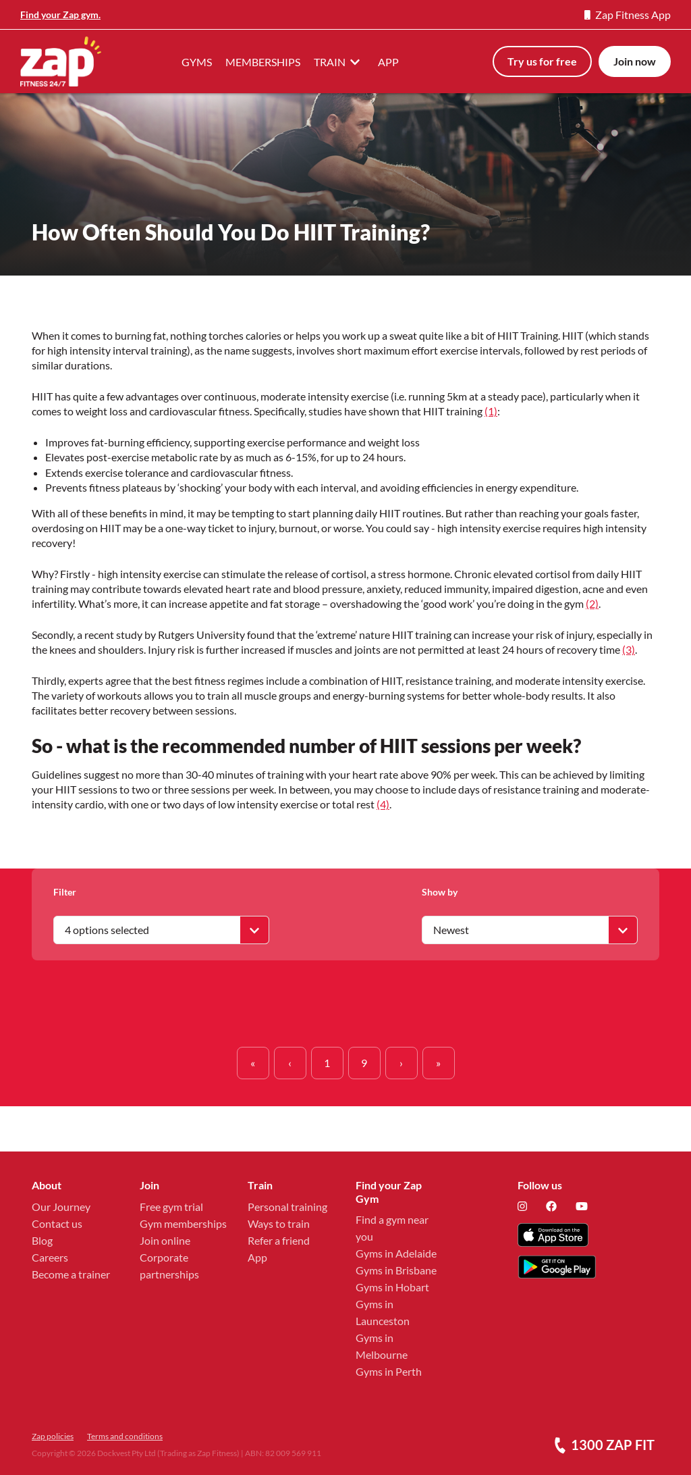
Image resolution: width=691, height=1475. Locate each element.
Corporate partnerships (169, 1265)
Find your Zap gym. (60, 14)
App (257, 1257)
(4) (383, 804)
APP (388, 61)
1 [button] (327, 1062)
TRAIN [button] (339, 61)
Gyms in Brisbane (396, 1270)
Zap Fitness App (627, 14)
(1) (491, 411)
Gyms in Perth (389, 1371)
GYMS (197, 61)
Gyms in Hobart (392, 1286)
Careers (50, 1257)
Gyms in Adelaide (396, 1253)
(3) (628, 649)
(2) (592, 603)
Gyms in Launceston (383, 1312)
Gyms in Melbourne (382, 1346)
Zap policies (53, 1436)
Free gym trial (171, 1206)
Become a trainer (71, 1274)
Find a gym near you (392, 1228)
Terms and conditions (125, 1436)
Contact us (57, 1223)
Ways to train (279, 1223)
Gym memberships (183, 1223)
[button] (253, 1063)
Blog (42, 1240)
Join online (165, 1240)
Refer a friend (279, 1240)
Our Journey (61, 1206)
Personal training (287, 1206)
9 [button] (364, 1062)
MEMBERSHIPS (262, 61)
